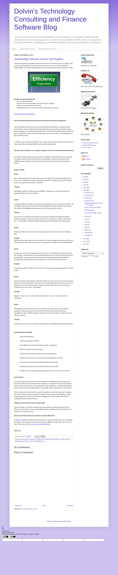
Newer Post (18, 505)
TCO (31, 441)
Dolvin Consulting (52, 521)
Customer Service (24, 439)
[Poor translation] (13, 537)
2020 (85, 177)
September (88, 201)
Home (14, 49)
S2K (28, 441)
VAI (43, 441)
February (88, 232)
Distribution (33, 439)
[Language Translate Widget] (92, 253)
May (86, 224)
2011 (85, 241)
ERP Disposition (89, 210)
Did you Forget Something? (92, 207)
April (86, 227)
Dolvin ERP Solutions (89, 145)
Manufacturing (19, 441)
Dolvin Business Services (47, 49)
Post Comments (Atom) (29, 509)
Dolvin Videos (87, 147)
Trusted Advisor (37, 441)
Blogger (68, 521)
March (87, 230)
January (87, 235)
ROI (25, 441)
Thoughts (88, 159)
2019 (85, 179)
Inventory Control (65, 439)
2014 (85, 187)
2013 (85, 190)
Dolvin (87, 156)
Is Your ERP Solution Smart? (93, 213)
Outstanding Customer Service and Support (38, 59)
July (86, 219)
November (88, 195)
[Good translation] (5, 537)
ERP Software (47, 439)
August (87, 216)
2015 (85, 185)
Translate (94, 256)
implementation (55, 439)
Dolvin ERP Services (27, 49)
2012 (85, 238)
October (87, 198)
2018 (85, 182)
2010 (85, 244)
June (86, 222)
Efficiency (39, 439)
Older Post (70, 505)
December (88, 193)
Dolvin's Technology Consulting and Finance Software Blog (50, 19)
